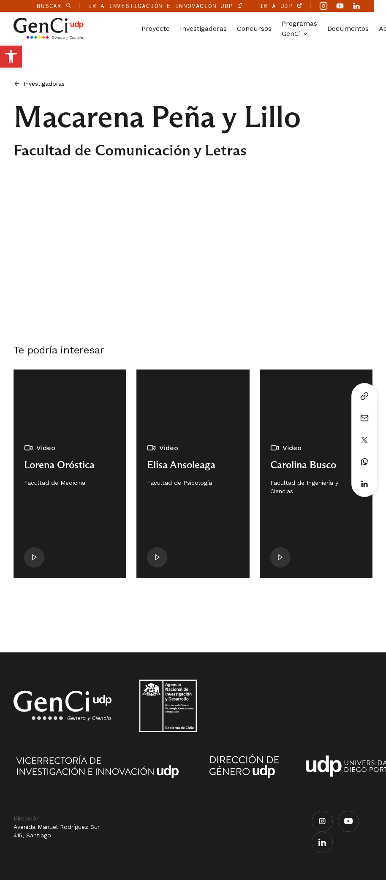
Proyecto (155, 28)
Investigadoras (203, 28)
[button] (11, 57)
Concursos (254, 28)
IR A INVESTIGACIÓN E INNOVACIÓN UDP (177, 5)
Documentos (348, 28)
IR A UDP (293, 5)
